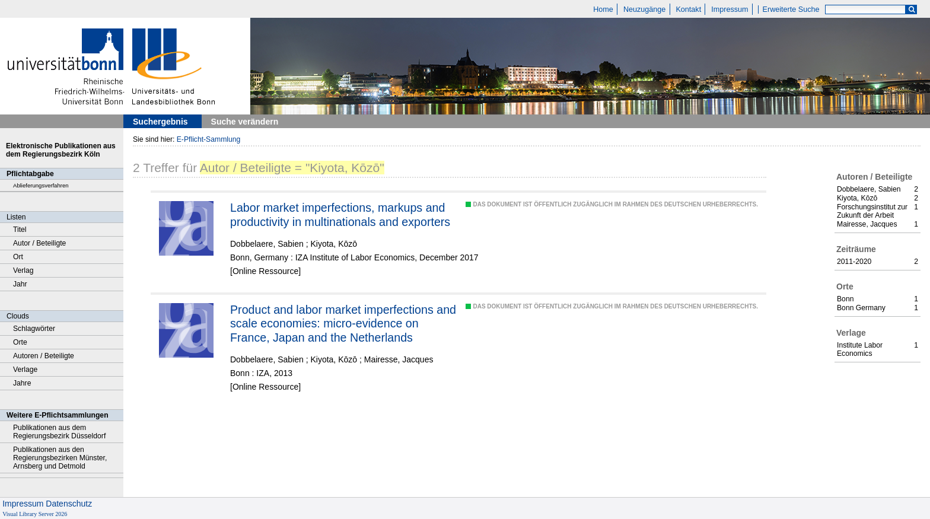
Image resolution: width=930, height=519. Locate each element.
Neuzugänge (644, 9)
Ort (18, 257)
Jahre (22, 383)
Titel (20, 229)
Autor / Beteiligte (39, 243)
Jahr (20, 284)
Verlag (23, 270)
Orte (20, 342)
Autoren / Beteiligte (43, 356)
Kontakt (688, 9)
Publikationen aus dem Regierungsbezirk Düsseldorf (59, 432)
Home (603, 9)
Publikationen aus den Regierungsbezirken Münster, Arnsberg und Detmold (60, 457)
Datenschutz (69, 503)
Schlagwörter (34, 328)
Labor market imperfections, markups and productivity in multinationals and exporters (340, 214)
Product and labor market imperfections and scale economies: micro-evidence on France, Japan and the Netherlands (343, 323)
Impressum (729, 9)
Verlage (25, 369)
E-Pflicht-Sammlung (209, 139)
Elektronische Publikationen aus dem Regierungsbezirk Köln (61, 150)
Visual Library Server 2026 (34, 514)
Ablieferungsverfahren (41, 185)
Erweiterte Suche (791, 9)
